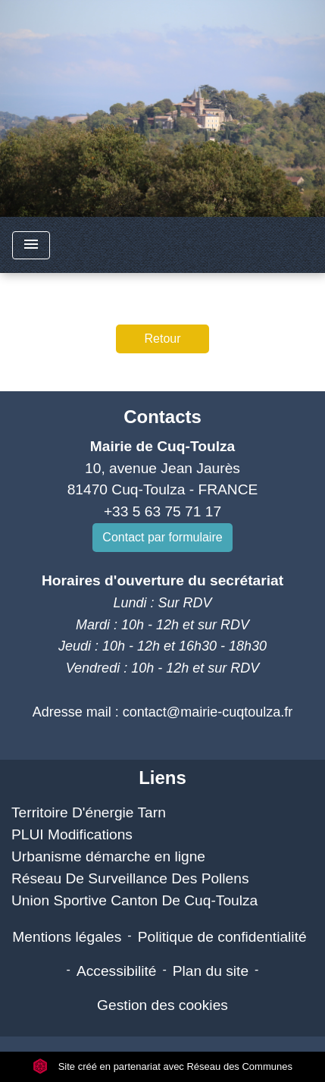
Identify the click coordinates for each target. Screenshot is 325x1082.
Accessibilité (117, 971)
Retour (162, 338)
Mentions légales (66, 937)
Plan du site (210, 971)
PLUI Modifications (72, 834)
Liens (162, 777)
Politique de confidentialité (222, 937)
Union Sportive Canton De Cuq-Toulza (134, 900)
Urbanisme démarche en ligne (108, 856)
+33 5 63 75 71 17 (162, 511)
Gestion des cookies (162, 1005)
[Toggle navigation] (31, 245)
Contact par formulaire (162, 537)
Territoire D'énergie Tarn (88, 812)
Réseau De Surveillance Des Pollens (130, 878)
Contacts (162, 416)
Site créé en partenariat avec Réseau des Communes (162, 1066)
